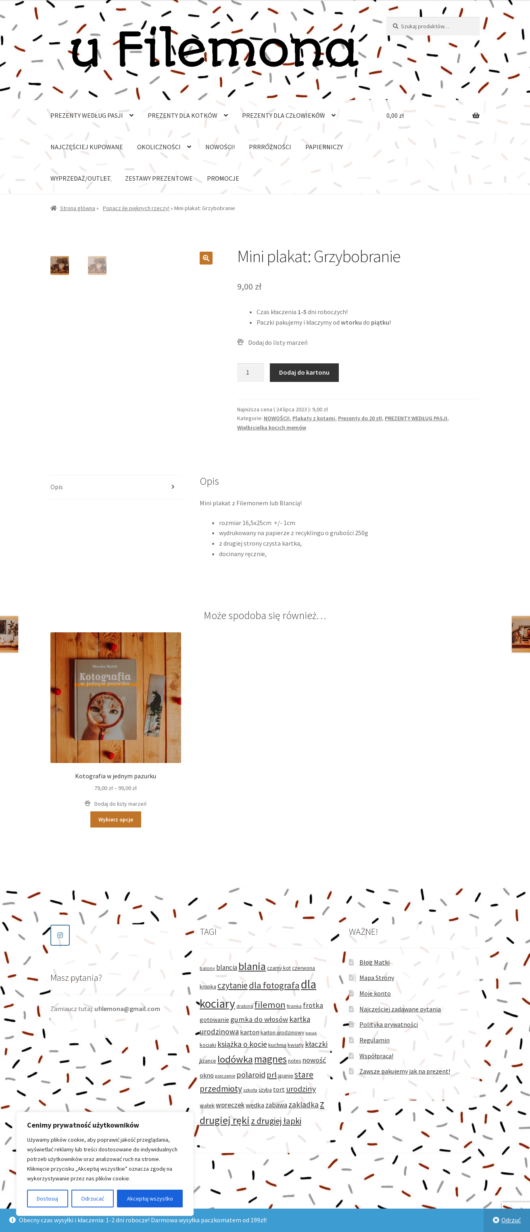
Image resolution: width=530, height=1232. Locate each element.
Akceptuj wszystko (150, 1198)
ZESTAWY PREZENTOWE (159, 178)
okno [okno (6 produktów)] (207, 1075)
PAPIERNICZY (324, 147)
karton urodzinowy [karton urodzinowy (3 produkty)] (282, 1032)
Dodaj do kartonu (304, 372)
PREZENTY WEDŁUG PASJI (86, 115)
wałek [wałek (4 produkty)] (207, 1105)
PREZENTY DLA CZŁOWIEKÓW (283, 115)
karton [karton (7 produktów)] (249, 1032)
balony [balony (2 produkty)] (207, 968)
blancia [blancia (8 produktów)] (226, 967)
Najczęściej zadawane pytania (400, 1009)
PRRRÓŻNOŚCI (270, 147)
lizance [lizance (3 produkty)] (208, 1060)
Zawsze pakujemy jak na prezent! (404, 1071)
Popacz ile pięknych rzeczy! (136, 208)
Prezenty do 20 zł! (360, 418)
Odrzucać (92, 1198)
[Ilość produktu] (251, 372)
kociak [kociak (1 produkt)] (311, 1033)
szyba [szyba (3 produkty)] (265, 1089)
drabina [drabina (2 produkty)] (244, 1006)
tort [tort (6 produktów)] (279, 1089)
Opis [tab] (56, 487)
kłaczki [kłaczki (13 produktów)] (316, 1044)
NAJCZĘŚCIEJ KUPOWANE (86, 147)
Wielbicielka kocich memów (271, 427)
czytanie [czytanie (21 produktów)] (232, 985)
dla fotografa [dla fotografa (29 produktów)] (274, 985)
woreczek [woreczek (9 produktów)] (230, 1105)
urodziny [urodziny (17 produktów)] (301, 1089)
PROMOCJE (223, 178)
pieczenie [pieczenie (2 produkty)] (225, 1076)
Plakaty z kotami (313, 418)
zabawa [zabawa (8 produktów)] (276, 1105)
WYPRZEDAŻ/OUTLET (80, 178)
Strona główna (77, 208)
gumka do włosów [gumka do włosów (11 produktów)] (259, 1019)
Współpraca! (376, 1056)
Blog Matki (374, 962)
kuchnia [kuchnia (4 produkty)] (277, 1045)
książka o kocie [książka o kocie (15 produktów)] (242, 1044)
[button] (206, 258)
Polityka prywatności (388, 1024)
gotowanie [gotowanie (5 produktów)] (214, 1020)
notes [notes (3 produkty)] (294, 1060)
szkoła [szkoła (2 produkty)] (250, 1090)
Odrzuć (511, 1220)
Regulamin (374, 1040)
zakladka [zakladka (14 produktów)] (303, 1104)
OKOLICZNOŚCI (159, 147)
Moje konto (375, 993)
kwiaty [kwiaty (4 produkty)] (296, 1045)
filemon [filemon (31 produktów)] (270, 1004)
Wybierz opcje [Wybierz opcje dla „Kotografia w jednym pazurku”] (115, 819)
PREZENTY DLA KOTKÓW (182, 115)
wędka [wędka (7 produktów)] (255, 1105)
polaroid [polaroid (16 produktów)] (250, 1074)
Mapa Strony (376, 978)
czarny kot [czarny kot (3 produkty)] (279, 968)
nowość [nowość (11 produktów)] (314, 1060)
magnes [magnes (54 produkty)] (270, 1059)
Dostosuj (47, 1198)
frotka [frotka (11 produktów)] (313, 1005)
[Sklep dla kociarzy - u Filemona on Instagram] (60, 935)
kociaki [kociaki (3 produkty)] (208, 1045)
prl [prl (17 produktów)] (272, 1074)
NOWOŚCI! (220, 147)
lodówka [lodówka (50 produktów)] (235, 1059)
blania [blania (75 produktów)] (252, 966)
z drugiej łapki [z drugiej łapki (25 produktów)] (276, 1120)
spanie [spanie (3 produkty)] (285, 1075)
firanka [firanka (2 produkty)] (294, 1006)
